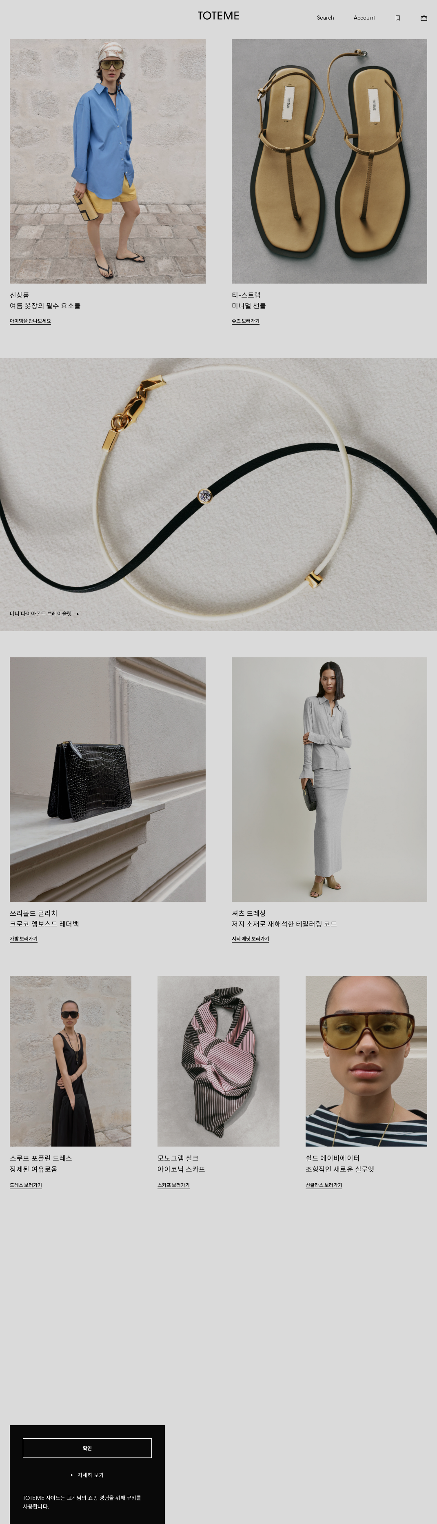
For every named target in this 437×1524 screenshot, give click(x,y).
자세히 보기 (87, 1475)
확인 (87, 1447)
